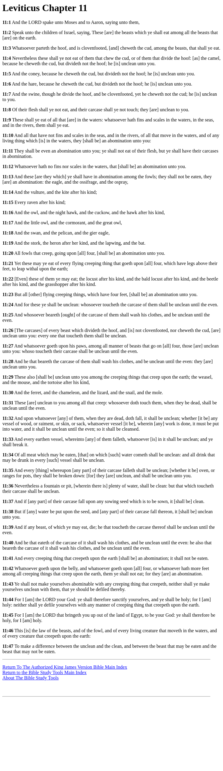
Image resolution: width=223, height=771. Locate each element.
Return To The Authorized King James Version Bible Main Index (64, 667)
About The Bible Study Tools (30, 677)
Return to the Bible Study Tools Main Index (44, 672)
